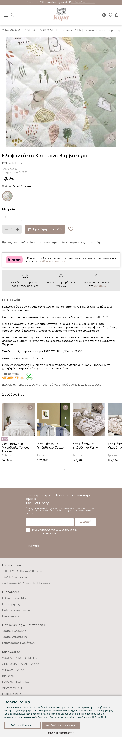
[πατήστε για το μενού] (5, 15)
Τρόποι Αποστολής (15, 637)
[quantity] (12, 229)
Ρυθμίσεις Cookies (21, 725)
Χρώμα (6, 186)
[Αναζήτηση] (12, 15)
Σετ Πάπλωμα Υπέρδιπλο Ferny (85, 445)
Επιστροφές (93, 384)
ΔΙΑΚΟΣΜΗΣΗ (49, 30)
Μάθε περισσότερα (83, 2)
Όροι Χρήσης (11, 604)
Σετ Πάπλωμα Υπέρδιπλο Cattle (50, 445)
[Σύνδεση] (104, 15)
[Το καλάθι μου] (117, 15)
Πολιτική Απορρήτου (16, 610)
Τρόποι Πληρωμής (14, 631)
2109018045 (100, 286)
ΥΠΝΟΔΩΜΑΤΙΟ (13, 670)
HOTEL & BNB (11, 693)
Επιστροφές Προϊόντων (18, 642)
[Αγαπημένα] (110, 15)
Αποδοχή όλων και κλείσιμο (61, 725)
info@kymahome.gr (15, 577)
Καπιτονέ (68, 30)
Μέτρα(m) (9, 209)
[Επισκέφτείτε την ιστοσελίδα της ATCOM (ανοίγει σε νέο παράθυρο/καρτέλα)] (62, 733)
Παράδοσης (69, 384)
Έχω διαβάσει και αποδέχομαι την (51, 531)
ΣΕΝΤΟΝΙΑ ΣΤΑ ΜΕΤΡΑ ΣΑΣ (21, 664)
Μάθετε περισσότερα (52, 261)
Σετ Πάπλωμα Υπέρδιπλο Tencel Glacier (15, 447)
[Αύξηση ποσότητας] (17, 229)
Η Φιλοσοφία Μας (14, 598)
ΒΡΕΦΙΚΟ (8, 676)
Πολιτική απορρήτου (45, 533)
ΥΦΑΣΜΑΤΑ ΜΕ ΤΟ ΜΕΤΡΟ (19, 30)
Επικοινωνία (10, 616)
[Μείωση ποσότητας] (6, 229)
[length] (12, 217)
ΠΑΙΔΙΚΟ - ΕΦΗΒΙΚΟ (15, 681)
